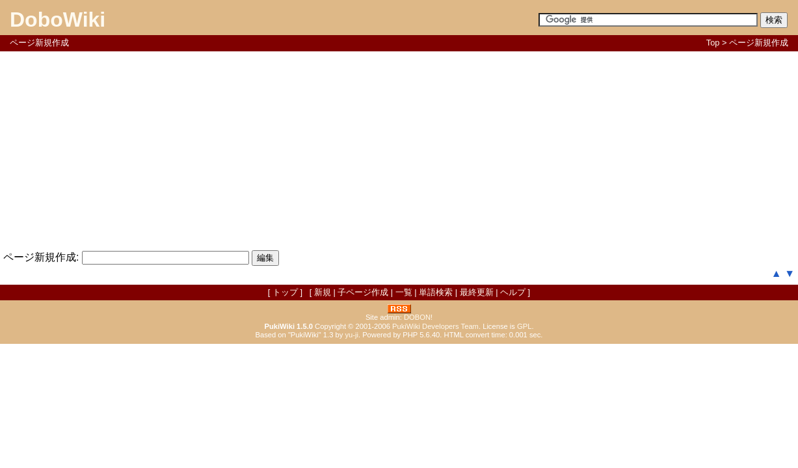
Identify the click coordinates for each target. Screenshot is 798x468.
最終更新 (477, 292)
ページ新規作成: (41, 257)
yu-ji (351, 335)
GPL (524, 326)
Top (713, 42)
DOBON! (418, 317)
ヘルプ (512, 292)
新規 (322, 292)
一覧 (403, 292)
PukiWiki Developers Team (435, 326)
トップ (285, 292)
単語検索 (436, 292)
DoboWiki (57, 19)
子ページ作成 (363, 292)
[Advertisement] (399, 149)
